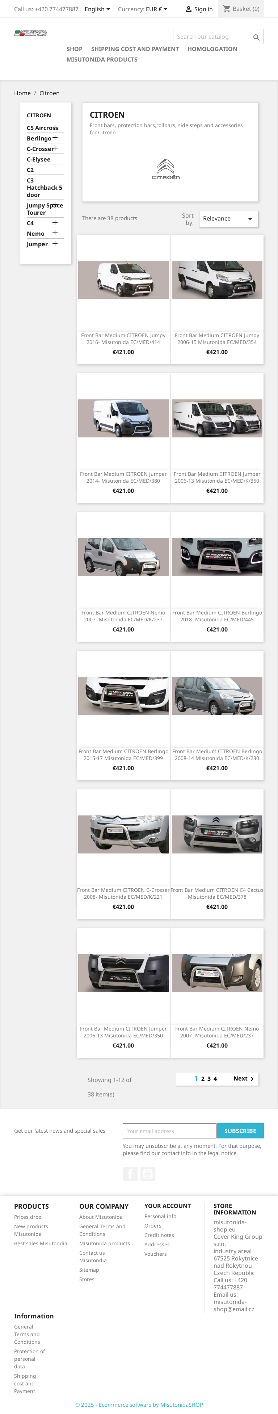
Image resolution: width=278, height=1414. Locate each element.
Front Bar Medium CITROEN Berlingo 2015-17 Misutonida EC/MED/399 (123, 755)
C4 (30, 223)
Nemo (36, 234)
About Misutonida (101, 1216)
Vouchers (155, 1253)
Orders (152, 1225)
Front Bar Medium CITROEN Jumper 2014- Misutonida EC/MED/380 (123, 477)
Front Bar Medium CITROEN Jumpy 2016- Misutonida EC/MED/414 (123, 339)
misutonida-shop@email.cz (234, 1305)
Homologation (212, 49)
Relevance (228, 218)
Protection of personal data (29, 1359)
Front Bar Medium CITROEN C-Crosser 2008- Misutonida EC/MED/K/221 (123, 893)
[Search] (218, 36)
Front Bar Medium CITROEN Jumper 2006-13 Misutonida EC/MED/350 (123, 1032)
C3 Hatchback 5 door (44, 188)
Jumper (37, 244)
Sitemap (89, 1269)
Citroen (39, 115)
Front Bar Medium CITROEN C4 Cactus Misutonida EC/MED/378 (217, 893)
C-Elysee (39, 159)
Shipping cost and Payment (135, 49)
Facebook (130, 1174)
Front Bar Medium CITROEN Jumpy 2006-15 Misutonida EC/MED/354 (217, 339)
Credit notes (159, 1235)
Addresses (157, 1244)
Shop (75, 49)
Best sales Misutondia (40, 1243)
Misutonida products (102, 59)
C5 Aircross (42, 128)
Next (244, 1079)
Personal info (160, 1216)
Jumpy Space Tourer (45, 209)
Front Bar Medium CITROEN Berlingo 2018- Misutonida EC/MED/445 (217, 616)
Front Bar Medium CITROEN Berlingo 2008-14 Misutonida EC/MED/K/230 (217, 755)
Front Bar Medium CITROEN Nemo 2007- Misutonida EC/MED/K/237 (123, 616)
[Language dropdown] (99, 9)
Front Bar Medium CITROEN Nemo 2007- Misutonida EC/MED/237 (217, 1032)
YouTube (147, 1174)
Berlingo (39, 138)
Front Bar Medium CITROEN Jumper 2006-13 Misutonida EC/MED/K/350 (217, 477)
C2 (30, 170)
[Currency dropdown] (158, 9)
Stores (86, 1279)
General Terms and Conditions (27, 1334)
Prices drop (28, 1216)
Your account (167, 1206)
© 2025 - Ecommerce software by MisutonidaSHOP (139, 1404)
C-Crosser (40, 149)
